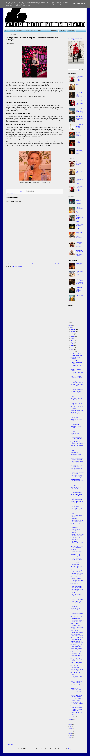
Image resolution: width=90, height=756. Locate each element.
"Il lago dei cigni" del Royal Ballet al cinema (76, 446)
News (6, 30)
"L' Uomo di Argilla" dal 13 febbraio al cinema (76, 699)
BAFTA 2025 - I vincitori (76, 584)
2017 (70, 735)
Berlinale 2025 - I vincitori (76, 452)
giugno (72, 343)
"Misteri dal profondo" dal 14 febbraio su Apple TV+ (76, 642)
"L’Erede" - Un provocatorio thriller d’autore (76, 581)
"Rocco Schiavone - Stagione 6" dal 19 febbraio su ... (77, 547)
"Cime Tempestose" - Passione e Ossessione (79, 201)
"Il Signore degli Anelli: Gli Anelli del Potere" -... (76, 638)
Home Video (54, 30)
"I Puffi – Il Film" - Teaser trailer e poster (76, 538)
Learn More (76, 4)
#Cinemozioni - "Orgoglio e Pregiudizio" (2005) (79, 289)
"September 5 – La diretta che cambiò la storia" (76, 685)
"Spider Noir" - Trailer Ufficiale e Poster (79, 118)
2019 (70, 731)
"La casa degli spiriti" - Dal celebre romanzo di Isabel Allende (79, 110)
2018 (70, 733)
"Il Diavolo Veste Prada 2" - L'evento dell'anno (79, 78)
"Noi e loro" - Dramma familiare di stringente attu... (76, 377)
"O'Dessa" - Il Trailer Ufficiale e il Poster (75, 624)
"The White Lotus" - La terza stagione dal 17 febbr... (76, 621)
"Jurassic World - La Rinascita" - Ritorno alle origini (79, 226)
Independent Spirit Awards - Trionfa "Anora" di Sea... (76, 442)
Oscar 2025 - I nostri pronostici (75, 358)
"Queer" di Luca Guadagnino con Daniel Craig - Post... (76, 535)
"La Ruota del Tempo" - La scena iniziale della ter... (76, 491)
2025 (70, 327)
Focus (27, 30)
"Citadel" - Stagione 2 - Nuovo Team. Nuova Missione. (79, 135)
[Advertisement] (34, 250)
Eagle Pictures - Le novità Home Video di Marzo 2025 (76, 403)
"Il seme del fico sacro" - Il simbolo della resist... (76, 577)
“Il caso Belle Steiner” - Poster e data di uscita (75, 689)
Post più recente (10, 263)
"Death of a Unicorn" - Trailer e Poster (75, 416)
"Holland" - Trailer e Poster (76, 410)
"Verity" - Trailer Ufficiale (79, 141)
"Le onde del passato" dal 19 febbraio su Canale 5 (76, 574)
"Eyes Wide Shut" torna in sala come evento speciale (79, 151)
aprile (72, 347)
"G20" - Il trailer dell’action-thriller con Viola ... (76, 670)
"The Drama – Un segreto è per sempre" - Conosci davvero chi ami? (79, 180)
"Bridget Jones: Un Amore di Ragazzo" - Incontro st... (76, 498)
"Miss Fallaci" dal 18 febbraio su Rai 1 (75, 609)
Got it (83, 4)
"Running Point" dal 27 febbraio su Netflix (75, 413)
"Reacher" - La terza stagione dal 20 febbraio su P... (77, 570)
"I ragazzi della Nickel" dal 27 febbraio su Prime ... (76, 373)
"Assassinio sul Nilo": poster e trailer (79, 265)
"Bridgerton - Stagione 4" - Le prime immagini (76, 617)
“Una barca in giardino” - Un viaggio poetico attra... (76, 706)
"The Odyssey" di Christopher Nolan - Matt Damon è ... (76, 543)
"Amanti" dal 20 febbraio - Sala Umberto (76, 526)
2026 (70, 325)
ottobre (72, 334)
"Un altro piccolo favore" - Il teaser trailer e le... (76, 392)
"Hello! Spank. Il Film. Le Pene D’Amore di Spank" (76, 635)
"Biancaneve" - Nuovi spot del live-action (76, 399)
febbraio (73, 352)
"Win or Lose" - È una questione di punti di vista (76, 555)
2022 (70, 724)
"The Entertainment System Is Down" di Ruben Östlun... (76, 591)
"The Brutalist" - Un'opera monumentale (76, 710)
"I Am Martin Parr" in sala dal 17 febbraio (76, 595)
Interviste (45, 30)
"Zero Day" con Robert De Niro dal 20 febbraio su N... (76, 551)
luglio (72, 340)
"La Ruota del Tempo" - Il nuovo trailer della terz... (76, 656)
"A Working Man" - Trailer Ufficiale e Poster (76, 466)
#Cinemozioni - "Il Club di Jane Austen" (79, 273)
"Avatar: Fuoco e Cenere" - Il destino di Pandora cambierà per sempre (76, 236)
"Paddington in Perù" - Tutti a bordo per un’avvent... (76, 521)
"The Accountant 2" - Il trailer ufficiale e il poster (76, 602)
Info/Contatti (11, 744)
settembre (73, 336)
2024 (70, 719)
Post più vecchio (59, 263)
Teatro (39, 30)
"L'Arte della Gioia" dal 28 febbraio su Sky (76, 366)
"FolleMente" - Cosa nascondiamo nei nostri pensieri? (76, 531)
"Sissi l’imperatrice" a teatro (76, 523)
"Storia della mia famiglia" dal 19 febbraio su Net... (76, 587)
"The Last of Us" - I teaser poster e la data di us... (76, 509)
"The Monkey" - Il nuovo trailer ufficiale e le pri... (76, 476)
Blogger (70, 748)
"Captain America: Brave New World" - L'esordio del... (76, 678)
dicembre (73, 329)
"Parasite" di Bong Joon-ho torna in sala (76, 502)
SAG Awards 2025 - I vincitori (75, 434)
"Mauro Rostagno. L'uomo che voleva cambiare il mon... (76, 438)
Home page (34, 263)
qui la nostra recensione (38, 84)
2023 (70, 722)
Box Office (62, 30)
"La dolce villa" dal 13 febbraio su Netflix (75, 692)
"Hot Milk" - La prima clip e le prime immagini (76, 682)
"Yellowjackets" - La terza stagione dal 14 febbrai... (76, 631)
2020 (70, 728)
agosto (72, 338)
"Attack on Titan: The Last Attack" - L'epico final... (76, 354)
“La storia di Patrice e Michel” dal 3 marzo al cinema (76, 362)
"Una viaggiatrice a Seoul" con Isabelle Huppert (76, 696)
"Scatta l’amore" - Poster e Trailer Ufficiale (76, 666)
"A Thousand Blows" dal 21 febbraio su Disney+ (76, 567)
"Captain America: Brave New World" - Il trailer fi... (77, 703)
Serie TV (12, 30)
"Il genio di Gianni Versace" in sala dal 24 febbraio (76, 459)
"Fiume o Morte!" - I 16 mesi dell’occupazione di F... (77, 473)
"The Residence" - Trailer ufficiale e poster (76, 505)
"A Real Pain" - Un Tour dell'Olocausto (75, 427)
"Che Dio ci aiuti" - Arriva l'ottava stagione (76, 423)
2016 (70, 737)
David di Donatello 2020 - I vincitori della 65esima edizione (79, 281)
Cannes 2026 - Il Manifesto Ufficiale (79, 126)
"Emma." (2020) (79, 295)
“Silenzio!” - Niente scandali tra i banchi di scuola (76, 385)
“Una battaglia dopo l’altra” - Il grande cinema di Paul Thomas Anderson (79, 253)
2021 (70, 726)
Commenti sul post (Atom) (17, 266)
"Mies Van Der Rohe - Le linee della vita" (76, 469)
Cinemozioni (71, 30)
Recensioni (20, 30)
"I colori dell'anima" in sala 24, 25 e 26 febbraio (76, 462)
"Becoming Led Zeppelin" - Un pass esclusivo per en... (77, 381)
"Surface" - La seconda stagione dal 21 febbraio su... (76, 559)
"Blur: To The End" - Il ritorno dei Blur (75, 488)
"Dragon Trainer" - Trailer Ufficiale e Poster (76, 663)
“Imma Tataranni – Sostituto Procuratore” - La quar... (76, 495)
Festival (33, 30)
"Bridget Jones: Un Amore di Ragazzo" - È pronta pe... (76, 649)
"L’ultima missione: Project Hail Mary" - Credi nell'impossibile (79, 210)
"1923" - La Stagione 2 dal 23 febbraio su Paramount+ (76, 517)
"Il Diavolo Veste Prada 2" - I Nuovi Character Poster (79, 102)
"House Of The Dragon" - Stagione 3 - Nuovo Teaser (79, 94)
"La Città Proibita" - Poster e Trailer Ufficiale (76, 563)
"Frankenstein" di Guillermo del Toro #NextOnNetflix (76, 598)
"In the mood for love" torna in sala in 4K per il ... (76, 652)
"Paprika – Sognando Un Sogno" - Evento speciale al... (76, 613)
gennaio (73, 717)
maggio (72, 345)
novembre (73, 331)
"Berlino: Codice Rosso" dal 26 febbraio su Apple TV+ (76, 388)
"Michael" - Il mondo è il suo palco (79, 86)
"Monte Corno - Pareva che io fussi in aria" (76, 605)
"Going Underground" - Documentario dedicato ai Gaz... (76, 480)
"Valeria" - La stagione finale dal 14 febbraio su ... (76, 645)
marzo (72, 349)
